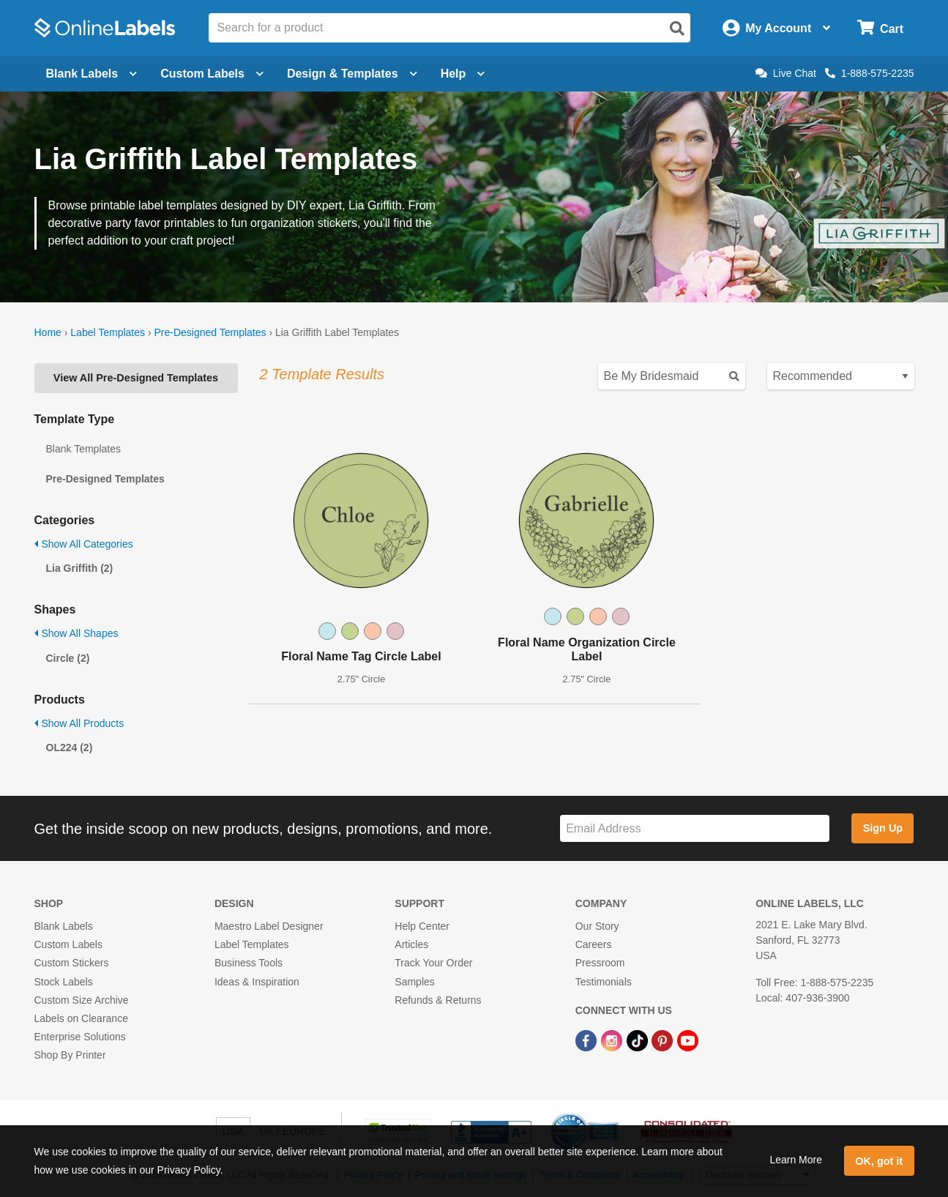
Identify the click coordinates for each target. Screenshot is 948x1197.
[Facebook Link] (587, 1039)
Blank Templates (83, 449)
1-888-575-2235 (869, 73)
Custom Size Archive (81, 1000)
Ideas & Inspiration (256, 982)
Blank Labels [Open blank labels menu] (92, 73)
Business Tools (248, 963)
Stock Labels (63, 982)
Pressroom (600, 963)
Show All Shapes (76, 633)
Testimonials (603, 982)
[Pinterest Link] (664, 1039)
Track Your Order (433, 963)
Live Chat (785, 73)
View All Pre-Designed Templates (135, 378)
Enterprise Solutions (80, 1037)
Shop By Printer (70, 1055)
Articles (411, 944)
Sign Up (883, 828)
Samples (414, 982)
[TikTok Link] (639, 1039)
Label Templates (107, 332)
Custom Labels (68, 944)
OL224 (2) (69, 747)
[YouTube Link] (687, 1039)
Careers (593, 944)
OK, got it (879, 1161)
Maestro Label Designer (269, 926)
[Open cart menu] (880, 28)
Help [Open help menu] (463, 73)
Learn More (795, 1160)
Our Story (597, 926)
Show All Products (79, 723)
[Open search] (677, 28)
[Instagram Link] (613, 1039)
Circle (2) (68, 658)
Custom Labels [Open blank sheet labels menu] (212, 73)
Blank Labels (63, 926)
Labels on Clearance (81, 1018)
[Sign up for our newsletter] (694, 828)
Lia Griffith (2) (79, 568)
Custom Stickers (71, 963)
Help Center (422, 926)
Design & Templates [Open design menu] (352, 73)
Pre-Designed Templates (210, 332)
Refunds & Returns (438, 1000)
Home (47, 332)
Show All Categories (83, 544)
